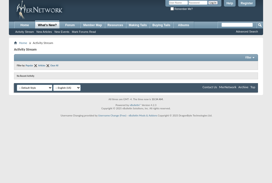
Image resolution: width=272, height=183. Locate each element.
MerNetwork (227, 87)
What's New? (47, 25)
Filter (248, 57)
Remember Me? (181, 9)
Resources (115, 25)
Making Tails (138, 25)
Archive (243, 87)
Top (252, 87)
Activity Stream (24, 31)
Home (24, 25)
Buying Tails (161, 25)
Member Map (92, 25)
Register (247, 3)
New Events (61, 31)
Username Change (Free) (112, 115)
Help (229, 3)
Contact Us (210, 87)
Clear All (54, 65)
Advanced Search (247, 31)
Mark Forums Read (84, 31)
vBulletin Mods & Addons (142, 115)
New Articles (44, 31)
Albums (183, 25)
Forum (70, 25)
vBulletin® (135, 105)
